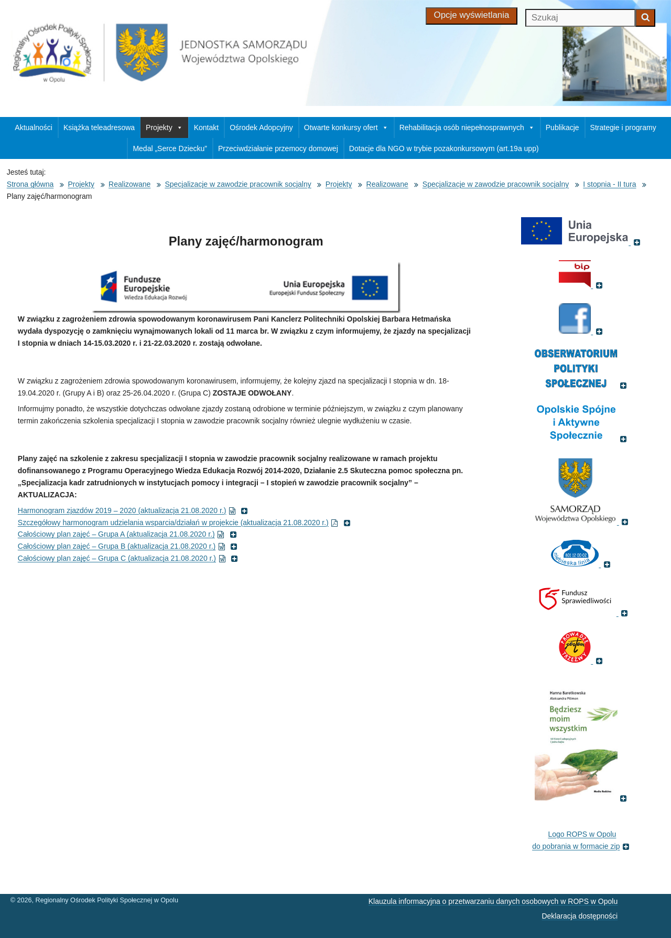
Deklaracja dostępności (580, 916)
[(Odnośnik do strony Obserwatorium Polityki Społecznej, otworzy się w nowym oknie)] (582, 385)
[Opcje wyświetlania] (472, 16)
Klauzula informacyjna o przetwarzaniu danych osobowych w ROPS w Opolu (493, 901)
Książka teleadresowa (99, 127)
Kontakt (206, 127)
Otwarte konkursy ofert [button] (346, 127)
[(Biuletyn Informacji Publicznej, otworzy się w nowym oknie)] (582, 285)
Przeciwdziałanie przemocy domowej (278, 148)
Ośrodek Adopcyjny (261, 127)
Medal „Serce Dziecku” (170, 148)
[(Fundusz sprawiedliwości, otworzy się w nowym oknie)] (582, 613)
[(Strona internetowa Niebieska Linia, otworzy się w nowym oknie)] (582, 564)
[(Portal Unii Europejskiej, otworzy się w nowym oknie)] (582, 242)
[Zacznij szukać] (645, 18)
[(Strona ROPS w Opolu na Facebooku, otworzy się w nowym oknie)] (582, 331)
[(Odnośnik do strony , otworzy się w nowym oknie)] (582, 438)
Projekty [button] (164, 127)
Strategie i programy (623, 127)
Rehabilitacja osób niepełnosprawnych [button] (467, 127)
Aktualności (33, 127)
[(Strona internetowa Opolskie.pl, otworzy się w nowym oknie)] (582, 521)
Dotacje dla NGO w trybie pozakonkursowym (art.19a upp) (444, 148)
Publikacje (562, 127)
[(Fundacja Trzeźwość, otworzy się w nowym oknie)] (582, 660)
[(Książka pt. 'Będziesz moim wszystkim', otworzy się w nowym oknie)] (582, 798)
